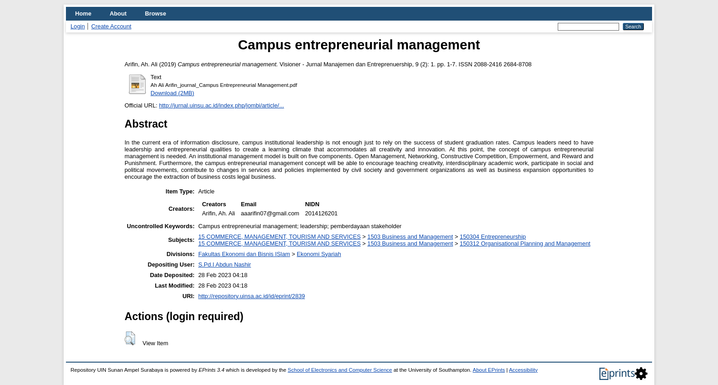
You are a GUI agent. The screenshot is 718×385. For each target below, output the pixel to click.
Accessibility (523, 370)
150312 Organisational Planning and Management (525, 243)
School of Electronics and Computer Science (340, 370)
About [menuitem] (118, 13)
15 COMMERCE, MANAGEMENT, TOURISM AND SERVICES (279, 236)
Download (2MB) (172, 93)
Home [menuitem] (83, 13)
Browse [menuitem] (155, 13)
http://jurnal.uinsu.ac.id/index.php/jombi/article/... (221, 105)
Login (78, 26)
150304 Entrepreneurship (493, 236)
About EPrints (489, 370)
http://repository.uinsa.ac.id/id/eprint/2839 (251, 296)
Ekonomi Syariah (319, 254)
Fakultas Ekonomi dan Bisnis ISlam (244, 254)
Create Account (111, 26)
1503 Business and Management (410, 236)
